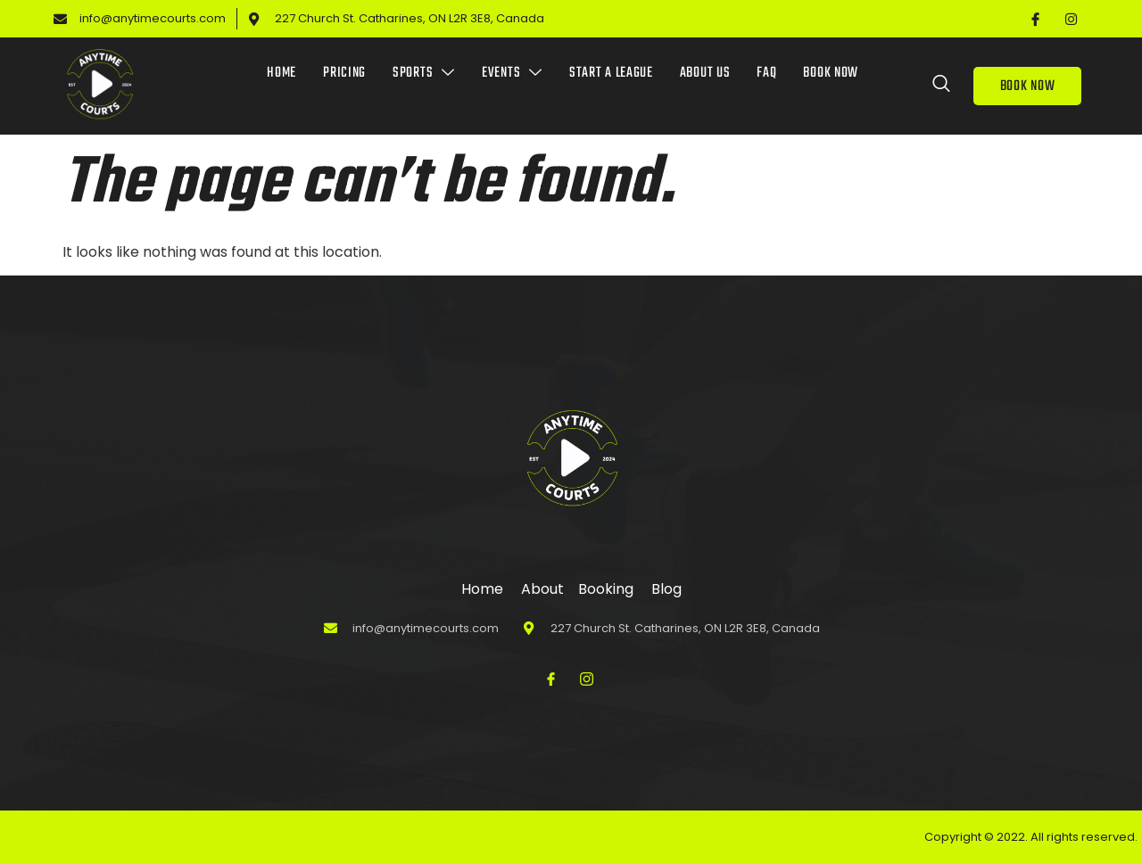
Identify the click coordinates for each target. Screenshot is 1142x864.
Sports (424, 73)
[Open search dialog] (942, 86)
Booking (605, 589)
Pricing (344, 73)
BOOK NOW (1027, 86)
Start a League (611, 73)
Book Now (830, 73)
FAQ (766, 73)
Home (281, 73)
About (537, 589)
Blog (666, 589)
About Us (705, 73)
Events (512, 73)
